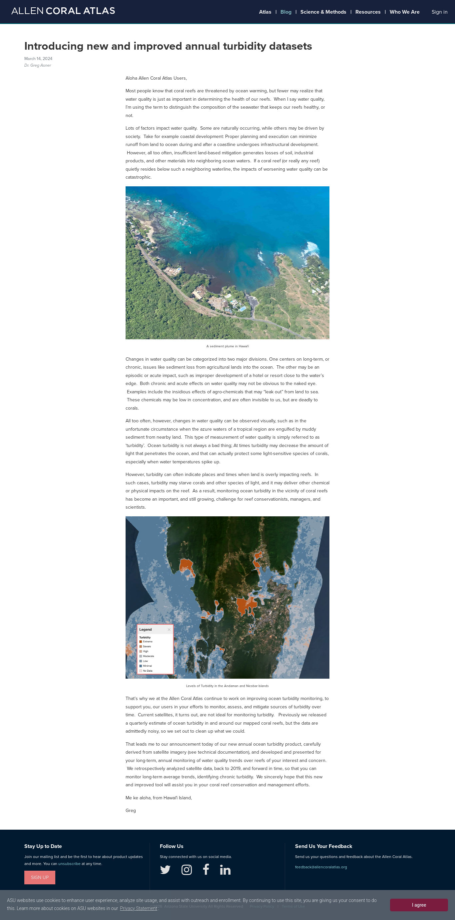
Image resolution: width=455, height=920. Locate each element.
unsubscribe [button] (69, 863)
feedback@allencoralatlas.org (321, 867)
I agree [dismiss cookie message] (419, 905)
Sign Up (40, 877)
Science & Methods (323, 12)
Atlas (265, 12)
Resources (368, 12)
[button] (440, 12)
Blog (285, 12)
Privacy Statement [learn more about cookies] (138, 908)
